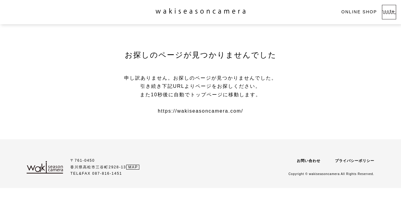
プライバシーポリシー (354, 161)
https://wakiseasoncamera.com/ (200, 111)
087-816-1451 (107, 173)
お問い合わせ (308, 161)
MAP (133, 167)
